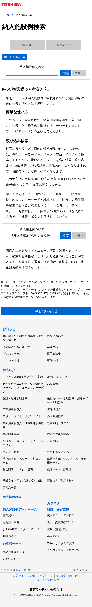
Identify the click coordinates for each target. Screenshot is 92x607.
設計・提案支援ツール (60, 522)
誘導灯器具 (54, 409)
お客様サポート (14, 543)
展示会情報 (54, 353)
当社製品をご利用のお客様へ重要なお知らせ (23, 337)
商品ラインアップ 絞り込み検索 (22, 480)
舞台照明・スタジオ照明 (18, 469)
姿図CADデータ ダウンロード (21, 529)
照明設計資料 (11, 522)
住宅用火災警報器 (58, 434)
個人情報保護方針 (67, 575)
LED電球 (52, 440)
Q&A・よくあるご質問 (61, 543)
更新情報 (52, 360)
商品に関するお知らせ (16, 346)
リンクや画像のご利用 (15, 570)
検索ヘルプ (63, 44)
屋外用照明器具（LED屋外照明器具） (23, 425)
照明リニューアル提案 (60, 515)
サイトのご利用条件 (46, 580)
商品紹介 (9, 370)
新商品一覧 (9, 487)
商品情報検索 (12, 497)
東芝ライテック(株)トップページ (33, 575)
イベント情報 (11, 360)
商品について (55, 335)
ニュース (52, 346)
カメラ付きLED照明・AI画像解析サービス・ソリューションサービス (23, 387)
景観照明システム (58, 423)
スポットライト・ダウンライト (22, 416)
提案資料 (8, 515)
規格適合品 (9, 536)
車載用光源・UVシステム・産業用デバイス (66, 460)
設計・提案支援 (58, 509)
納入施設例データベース (20, 509)
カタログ (53, 503)
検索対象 (27, 44)
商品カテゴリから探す (60, 480)
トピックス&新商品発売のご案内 (23, 376)
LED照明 (52, 383)
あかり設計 (54, 536)
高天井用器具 (55, 416)
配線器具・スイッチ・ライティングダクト (23, 442)
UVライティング (57, 376)
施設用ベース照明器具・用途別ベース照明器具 (67, 400)
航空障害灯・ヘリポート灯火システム (23, 460)
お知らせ (9, 329)
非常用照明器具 (12, 409)
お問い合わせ (46, 311)
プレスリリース (12, 353)
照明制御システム (58, 451)
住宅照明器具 (11, 434)
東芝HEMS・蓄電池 (59, 469)
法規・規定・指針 (58, 529)
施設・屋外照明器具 (15, 398)
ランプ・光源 (11, 451)
